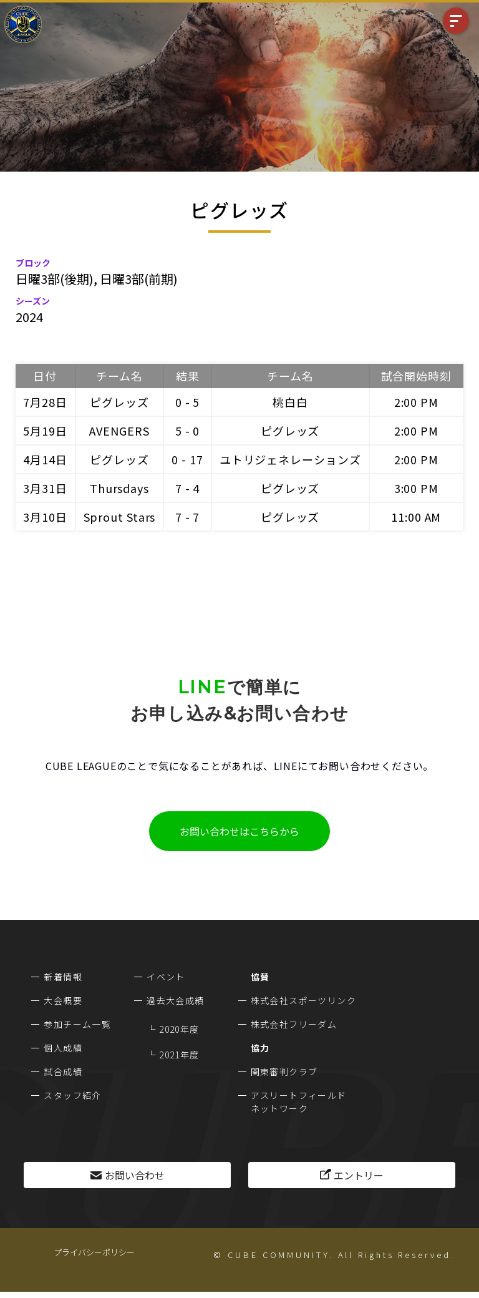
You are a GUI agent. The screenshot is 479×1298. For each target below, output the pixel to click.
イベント (166, 976)
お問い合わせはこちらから (239, 831)
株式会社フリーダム (294, 1024)
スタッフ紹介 (72, 1095)
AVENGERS (119, 430)
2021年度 (179, 1054)
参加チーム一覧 (77, 1024)
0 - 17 (187, 459)
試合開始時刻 (416, 376)
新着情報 (63, 976)
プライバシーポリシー (94, 1252)
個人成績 (63, 1048)
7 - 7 (187, 517)
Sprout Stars (120, 517)
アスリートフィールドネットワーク (299, 1102)
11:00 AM (416, 517)
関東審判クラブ (284, 1071)
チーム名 (119, 376)
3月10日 (45, 517)
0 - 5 (187, 402)
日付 (45, 376)
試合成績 (63, 1071)
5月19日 (45, 430)
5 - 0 (187, 430)
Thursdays (119, 488)
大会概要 (63, 1000)
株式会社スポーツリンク (303, 1000)
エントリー (359, 1175)
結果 (188, 376)
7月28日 (45, 402)
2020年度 (179, 1029)
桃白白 (290, 402)
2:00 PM (416, 402)
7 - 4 (187, 488)
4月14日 (45, 459)
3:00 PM (416, 488)
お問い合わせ (135, 1175)
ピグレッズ (119, 402)
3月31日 (45, 488)
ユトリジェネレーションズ (290, 459)
